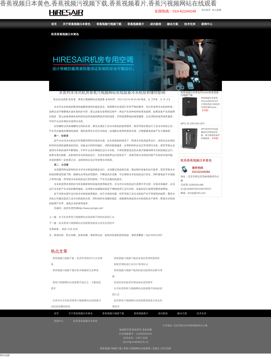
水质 (69, 229)
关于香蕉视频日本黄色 (76, 24)
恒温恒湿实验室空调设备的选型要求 (133, 282)
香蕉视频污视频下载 (108, 24)
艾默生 (156, 348)
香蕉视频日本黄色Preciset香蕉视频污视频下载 (199, 93)
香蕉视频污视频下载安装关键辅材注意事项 (76, 270)
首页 (54, 24)
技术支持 (189, 24)
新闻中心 (206, 24)
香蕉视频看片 (135, 24)
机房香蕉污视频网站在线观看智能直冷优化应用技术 (86, 223)
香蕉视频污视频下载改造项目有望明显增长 (137, 258)
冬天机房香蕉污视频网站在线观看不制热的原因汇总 (86, 217)
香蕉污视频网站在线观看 (91, 99)
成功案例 (155, 24)
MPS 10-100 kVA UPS (192, 123)
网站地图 (5, 355)
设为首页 (206, 10)
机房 (75, 229)
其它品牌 (166, 348)
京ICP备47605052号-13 (135, 342)
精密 (64, 229)
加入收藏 (216, 10)
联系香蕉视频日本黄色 (65, 34)
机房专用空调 (71, 208)
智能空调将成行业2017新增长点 (131, 264)
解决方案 (172, 24)
